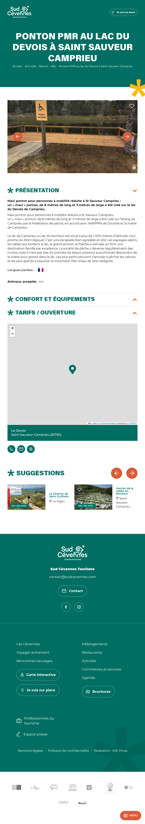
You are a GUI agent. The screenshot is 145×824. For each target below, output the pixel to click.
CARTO (133, 423)
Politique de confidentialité (68, 750)
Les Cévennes (28, 644)
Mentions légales (30, 750)
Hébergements (94, 644)
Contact (72, 591)
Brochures (98, 692)
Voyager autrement (32, 652)
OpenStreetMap (108, 423)
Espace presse (32, 734)
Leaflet (92, 423)
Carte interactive (38, 675)
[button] (72, 369)
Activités (89, 661)
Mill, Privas (119, 750)
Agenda (88, 678)
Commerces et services (101, 669)
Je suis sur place (123, 12)
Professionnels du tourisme (35, 720)
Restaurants (92, 652)
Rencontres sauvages (34, 661)
